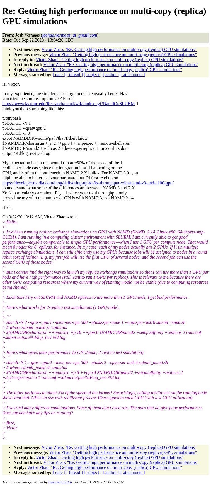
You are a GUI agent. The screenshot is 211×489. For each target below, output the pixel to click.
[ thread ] (74, 74)
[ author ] (111, 74)
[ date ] (59, 74)
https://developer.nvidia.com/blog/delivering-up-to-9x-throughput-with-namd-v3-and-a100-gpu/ (88, 182)
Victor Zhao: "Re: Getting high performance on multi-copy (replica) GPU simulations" (119, 49)
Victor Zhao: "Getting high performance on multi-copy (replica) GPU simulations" (123, 54)
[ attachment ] (132, 74)
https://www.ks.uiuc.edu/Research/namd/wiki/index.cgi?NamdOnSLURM (68, 103)
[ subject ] (93, 74)
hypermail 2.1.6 (60, 482)
